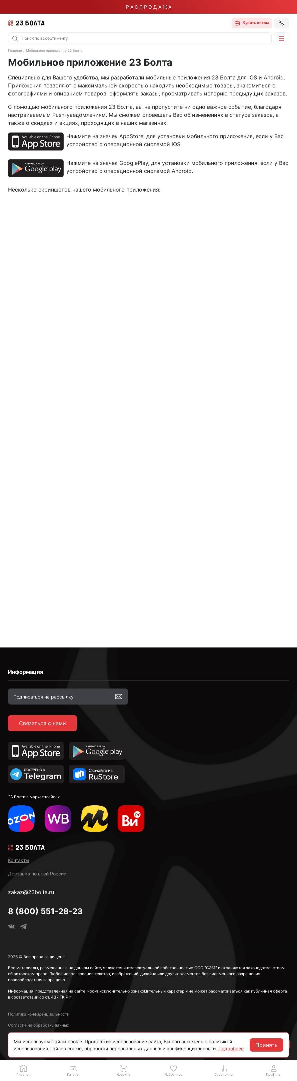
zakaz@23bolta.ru (31, 892)
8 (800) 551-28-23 (45, 911)
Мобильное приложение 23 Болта (54, 50)
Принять (266, 1045)
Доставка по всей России (37, 873)
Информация (25, 671)
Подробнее (231, 1048)
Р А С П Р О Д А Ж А (148, 7)
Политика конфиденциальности (38, 1014)
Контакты (18, 860)
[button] (281, 38)
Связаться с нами (42, 723)
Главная (15, 50)
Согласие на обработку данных (38, 1025)
